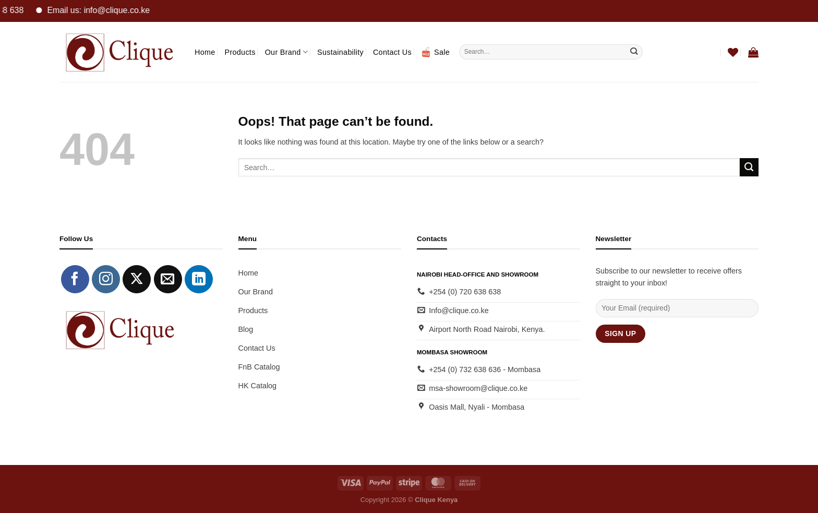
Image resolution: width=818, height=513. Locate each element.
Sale (435, 52)
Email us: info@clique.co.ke (104, 10)
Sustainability (340, 52)
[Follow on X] (137, 279)
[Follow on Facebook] (75, 279)
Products (240, 52)
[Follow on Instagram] (106, 279)
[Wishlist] (733, 52)
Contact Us (392, 52)
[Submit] (634, 51)
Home (205, 52)
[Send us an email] (168, 279)
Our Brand (286, 52)
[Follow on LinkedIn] (199, 279)
